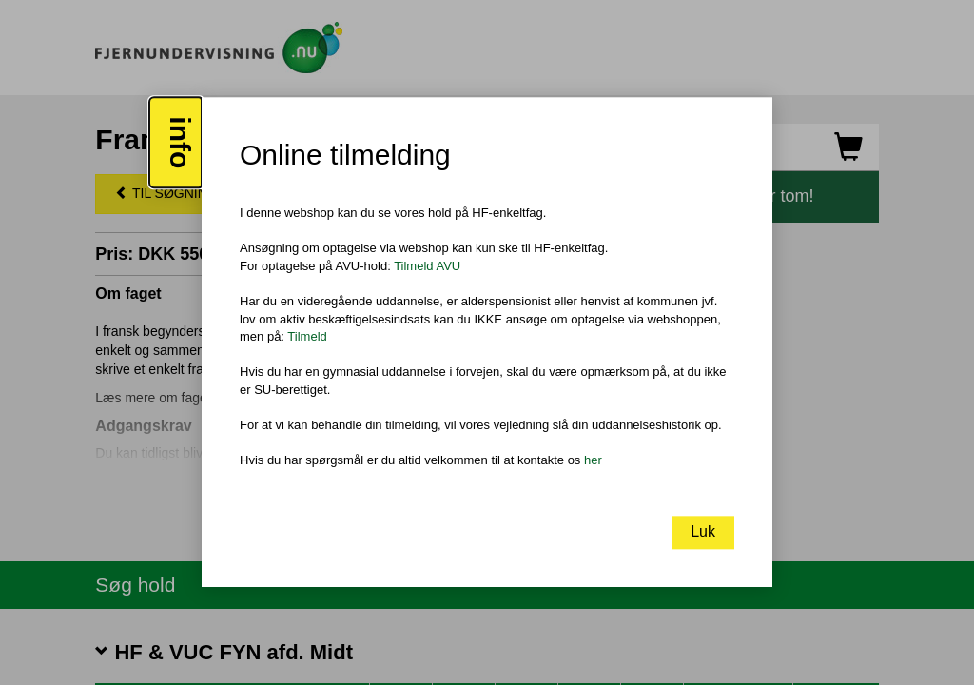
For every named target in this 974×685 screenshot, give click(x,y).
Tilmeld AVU (427, 266)
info (180, 143)
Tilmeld (306, 336)
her (593, 460)
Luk (703, 532)
